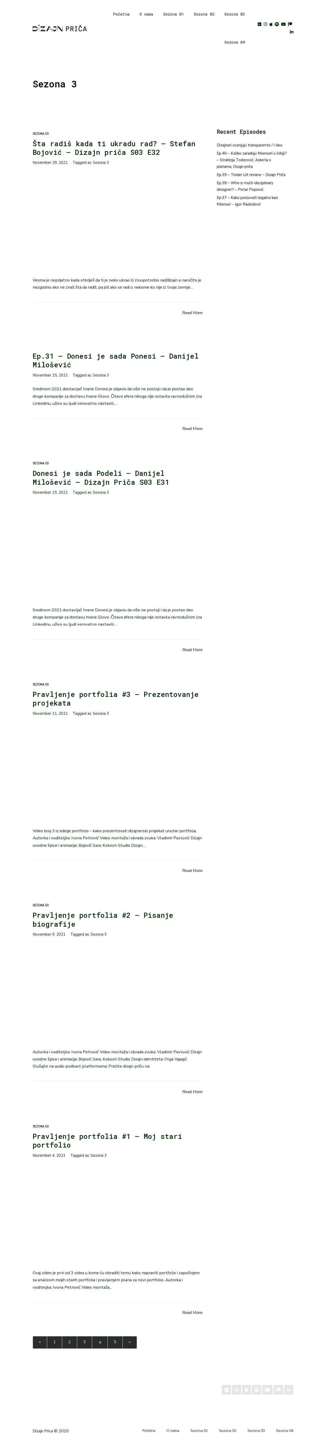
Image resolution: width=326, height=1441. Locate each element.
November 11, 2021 (50, 713)
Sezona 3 (101, 162)
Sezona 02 (203, 14)
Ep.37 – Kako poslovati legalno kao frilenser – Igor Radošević (247, 201)
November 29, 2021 (50, 162)
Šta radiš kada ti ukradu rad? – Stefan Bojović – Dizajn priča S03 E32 (117, 148)
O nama (145, 14)
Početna (120, 14)
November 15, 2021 (50, 375)
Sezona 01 (172, 14)
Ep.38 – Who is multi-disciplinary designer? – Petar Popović (245, 186)
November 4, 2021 (49, 1155)
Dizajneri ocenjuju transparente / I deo (249, 145)
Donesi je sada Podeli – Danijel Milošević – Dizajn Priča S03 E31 (103, 477)
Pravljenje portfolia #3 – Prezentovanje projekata (88, 698)
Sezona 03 (233, 14)
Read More (192, 313)
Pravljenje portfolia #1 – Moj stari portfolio (110, 1140)
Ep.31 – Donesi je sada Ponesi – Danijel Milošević (101, 360)
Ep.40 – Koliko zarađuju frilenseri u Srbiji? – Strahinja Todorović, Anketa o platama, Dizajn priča (252, 160)
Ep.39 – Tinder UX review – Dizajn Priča (251, 174)
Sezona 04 (233, 42)
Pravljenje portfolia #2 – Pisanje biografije (105, 919)
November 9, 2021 (49, 934)
